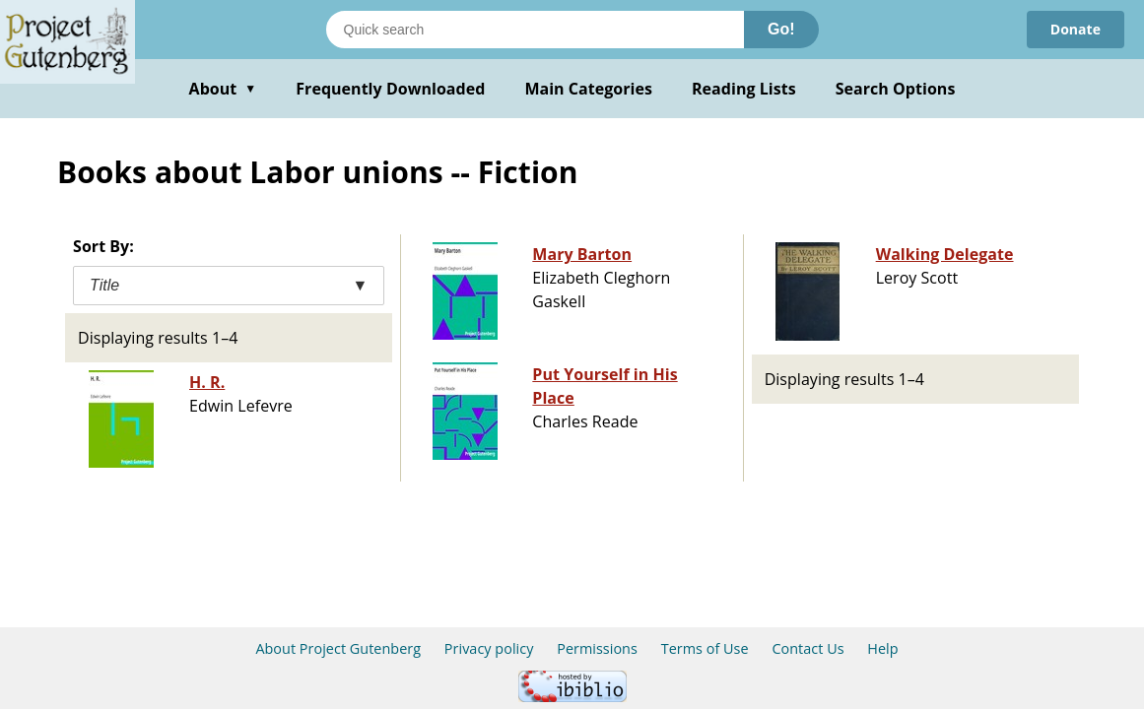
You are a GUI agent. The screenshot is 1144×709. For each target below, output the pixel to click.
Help (882, 648)
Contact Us (807, 648)
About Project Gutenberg (338, 648)
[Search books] (535, 29)
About (223, 88)
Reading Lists (744, 88)
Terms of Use (705, 648)
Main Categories (588, 88)
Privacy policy (489, 648)
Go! (781, 29)
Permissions (597, 648)
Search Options (896, 88)
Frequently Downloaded (390, 88)
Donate (1075, 29)
